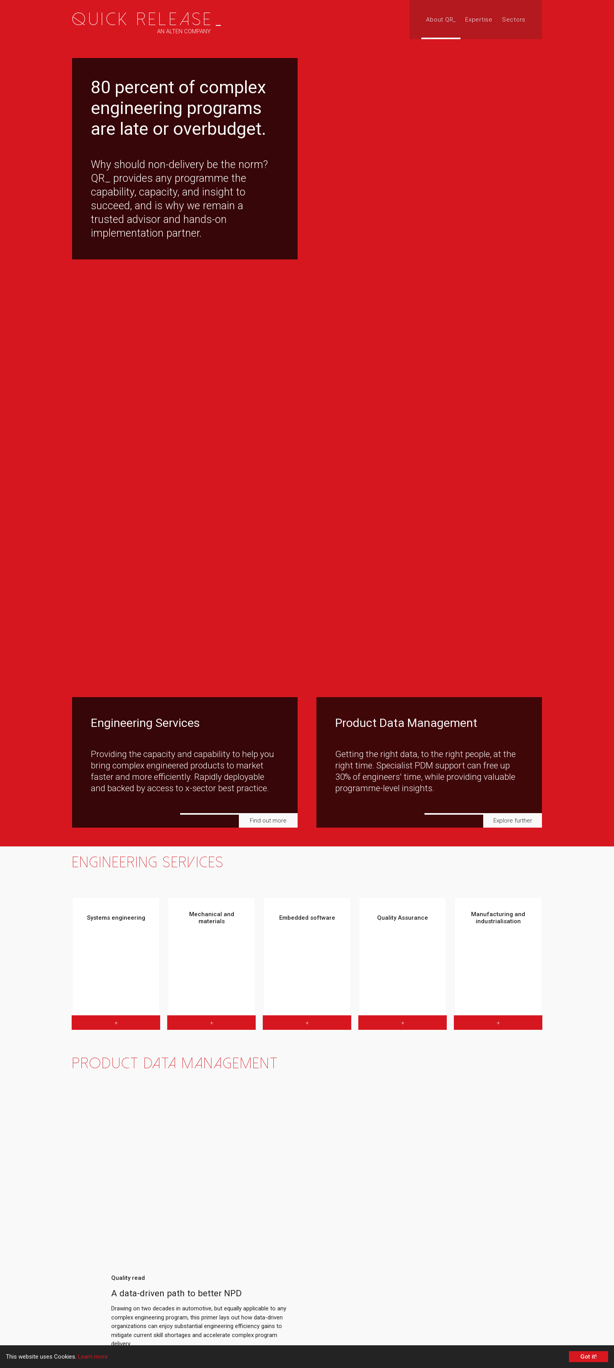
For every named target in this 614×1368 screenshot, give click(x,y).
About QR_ (441, 19)
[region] (307, 423)
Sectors (514, 19)
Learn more (93, 1356)
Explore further (512, 820)
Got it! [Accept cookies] (588, 1356)
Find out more (268, 820)
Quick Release (148, 19)
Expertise (479, 19)
